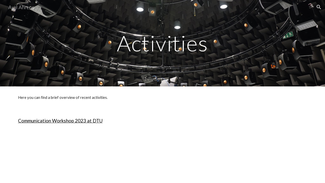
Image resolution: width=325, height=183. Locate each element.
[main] (162, 43)
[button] (319, 7)
